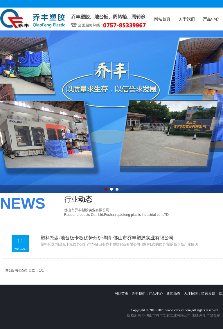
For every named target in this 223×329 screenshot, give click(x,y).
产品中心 (156, 294)
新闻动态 (173, 294)
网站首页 (162, 19)
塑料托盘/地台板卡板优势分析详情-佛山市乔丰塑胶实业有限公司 (107, 237)
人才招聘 (191, 294)
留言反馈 (208, 294)
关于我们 (187, 19)
